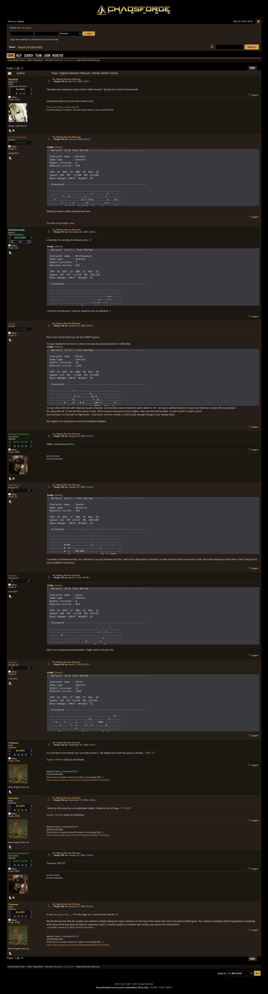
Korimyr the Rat (17, 137)
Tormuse (13, 742)
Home (11, 56)
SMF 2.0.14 (120, 984)
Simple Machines (145, 984)
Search (28, 56)
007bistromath (16, 230)
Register (57, 56)
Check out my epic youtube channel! (63, 107)
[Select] (59, 147)
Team (38, 56)
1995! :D (149, 753)
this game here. (61, 914)
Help (19, 56)
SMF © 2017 (132, 984)
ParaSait (13, 79)
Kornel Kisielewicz (18, 434)
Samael (12, 575)
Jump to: (221, 973)
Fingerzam (68, 60)
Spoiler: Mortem (55, 759)
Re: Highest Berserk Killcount (66, 79)
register (28, 28)
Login (47, 56)
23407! (127, 808)
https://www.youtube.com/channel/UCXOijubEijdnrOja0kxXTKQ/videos (78, 780)
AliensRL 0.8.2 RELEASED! (30, 47)
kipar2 (11, 323)
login (19, 28)
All (22, 68)
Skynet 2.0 (14, 485)
